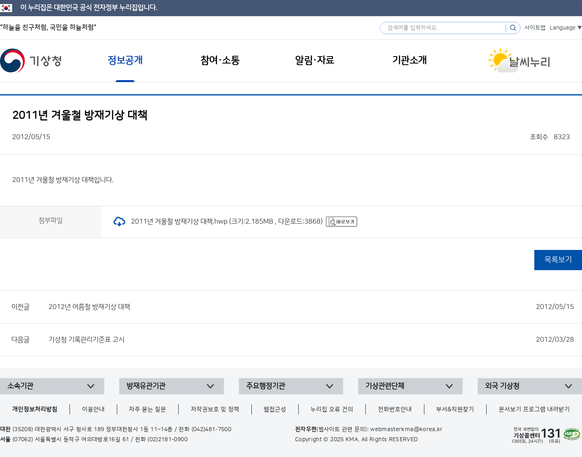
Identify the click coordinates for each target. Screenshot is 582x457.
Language (563, 28)
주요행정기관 (265, 386)
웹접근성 (275, 409)
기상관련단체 (384, 386)
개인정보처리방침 (34, 409)
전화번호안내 (395, 409)
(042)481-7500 (212, 429)
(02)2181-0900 (168, 439)
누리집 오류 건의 (331, 409)
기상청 (30, 61)
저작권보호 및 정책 (215, 409)
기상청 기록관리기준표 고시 (311, 340)
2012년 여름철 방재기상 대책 (311, 307)
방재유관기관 (146, 386)
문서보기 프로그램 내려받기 (534, 409)
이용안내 (93, 409)
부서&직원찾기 (455, 409)
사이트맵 (535, 28)
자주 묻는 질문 (147, 409)
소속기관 (20, 386)
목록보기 (558, 260)
